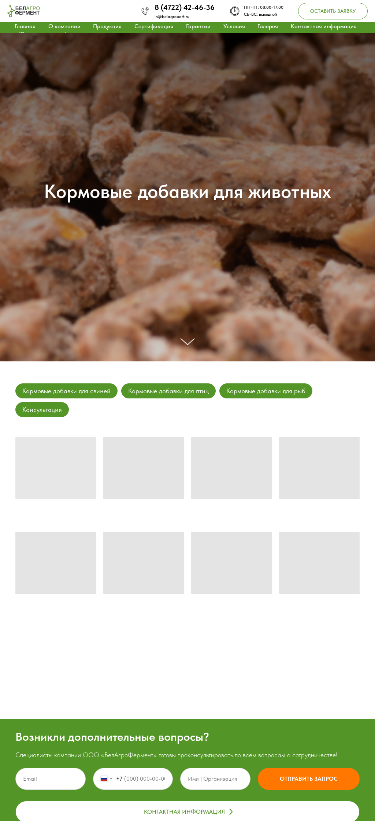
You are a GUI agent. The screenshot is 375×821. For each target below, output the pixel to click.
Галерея (267, 26)
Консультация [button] (42, 409)
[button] (333, 11)
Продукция (107, 26)
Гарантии (198, 26)
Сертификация (153, 26)
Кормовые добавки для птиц (168, 391)
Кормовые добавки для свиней (66, 391)
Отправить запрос (309, 778)
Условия (234, 26)
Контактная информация (324, 26)
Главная (25, 26)
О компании (64, 26)
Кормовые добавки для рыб (265, 391)
